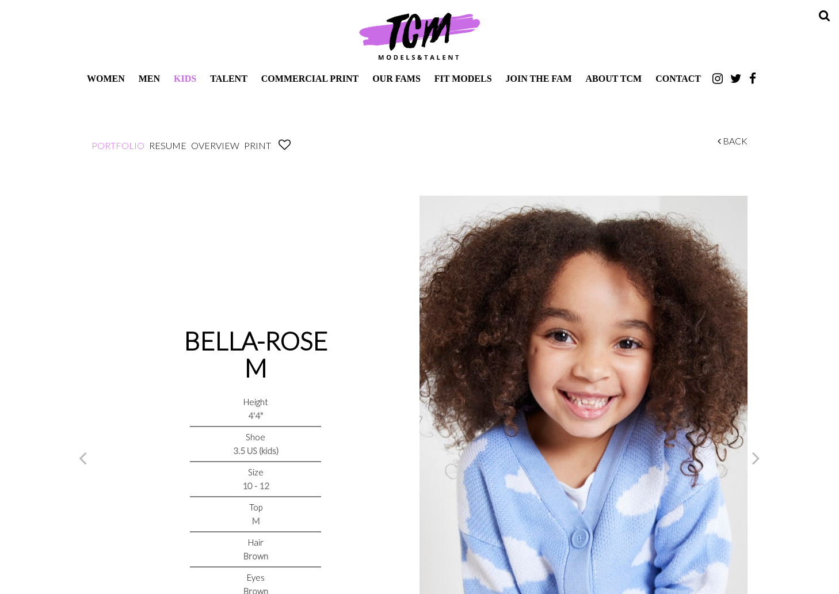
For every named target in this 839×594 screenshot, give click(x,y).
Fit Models (463, 78)
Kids (185, 78)
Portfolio (117, 145)
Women (106, 78)
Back (733, 140)
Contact (678, 78)
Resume (167, 145)
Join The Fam (539, 78)
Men (149, 78)
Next (756, 457)
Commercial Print (310, 78)
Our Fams (396, 78)
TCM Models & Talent (419, 35)
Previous (82, 457)
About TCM (614, 78)
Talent (228, 78)
